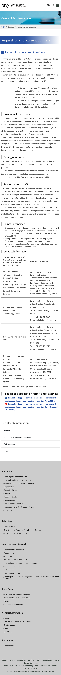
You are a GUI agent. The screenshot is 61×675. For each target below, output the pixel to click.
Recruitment (9, 646)
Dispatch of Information (13, 604)
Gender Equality (10, 500)
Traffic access (9, 444)
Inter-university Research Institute (17, 480)
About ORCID (9, 556)
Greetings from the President (15, 477)
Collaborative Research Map (15, 549)
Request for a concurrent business (17, 437)
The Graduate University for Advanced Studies (22, 530)
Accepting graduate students (15, 533)
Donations (8, 510)
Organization (9, 487)
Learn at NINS (9, 526)
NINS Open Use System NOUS (15, 560)
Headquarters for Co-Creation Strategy (19, 507)
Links (6, 451)
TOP (3, 27)
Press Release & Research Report (17, 594)
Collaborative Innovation (13, 570)
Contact (7, 430)
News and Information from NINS (17, 598)
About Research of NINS (13, 503)
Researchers (9, 553)
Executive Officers (11, 490)
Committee (8, 493)
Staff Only (8, 632)
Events (6, 601)
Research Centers (11, 497)
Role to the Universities (13, 566)
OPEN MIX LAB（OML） (13, 573)
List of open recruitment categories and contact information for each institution (31, 577)
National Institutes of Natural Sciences (19, 483)
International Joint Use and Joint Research (21, 563)
